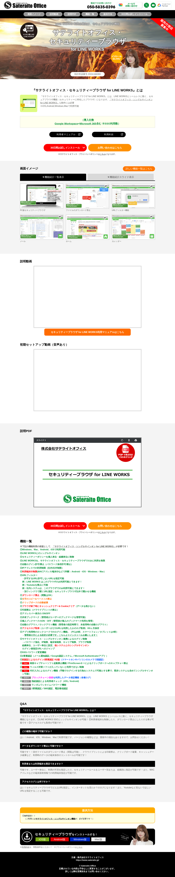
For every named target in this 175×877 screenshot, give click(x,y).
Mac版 (98, 839)
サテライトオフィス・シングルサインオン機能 (55, 819)
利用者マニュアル (66, 134)
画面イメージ (34, 14)
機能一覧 (89, 14)
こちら (102, 154)
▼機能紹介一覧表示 (53, 177)
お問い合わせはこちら (110, 147)
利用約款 (109, 134)
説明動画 (54, 14)
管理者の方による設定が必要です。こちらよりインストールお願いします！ (61, 635)
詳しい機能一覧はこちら (139, 168)
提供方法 (107, 14)
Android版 (59, 839)
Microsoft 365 (88, 123)
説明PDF (72, 14)
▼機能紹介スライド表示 (120, 177)
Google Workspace (66, 123)
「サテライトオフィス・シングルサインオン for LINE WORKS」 (84, 546)
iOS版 (42, 839)
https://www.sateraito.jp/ (87, 860)
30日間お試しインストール (134, 14)
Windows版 (80, 839)
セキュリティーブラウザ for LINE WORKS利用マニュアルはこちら (87, 332)
